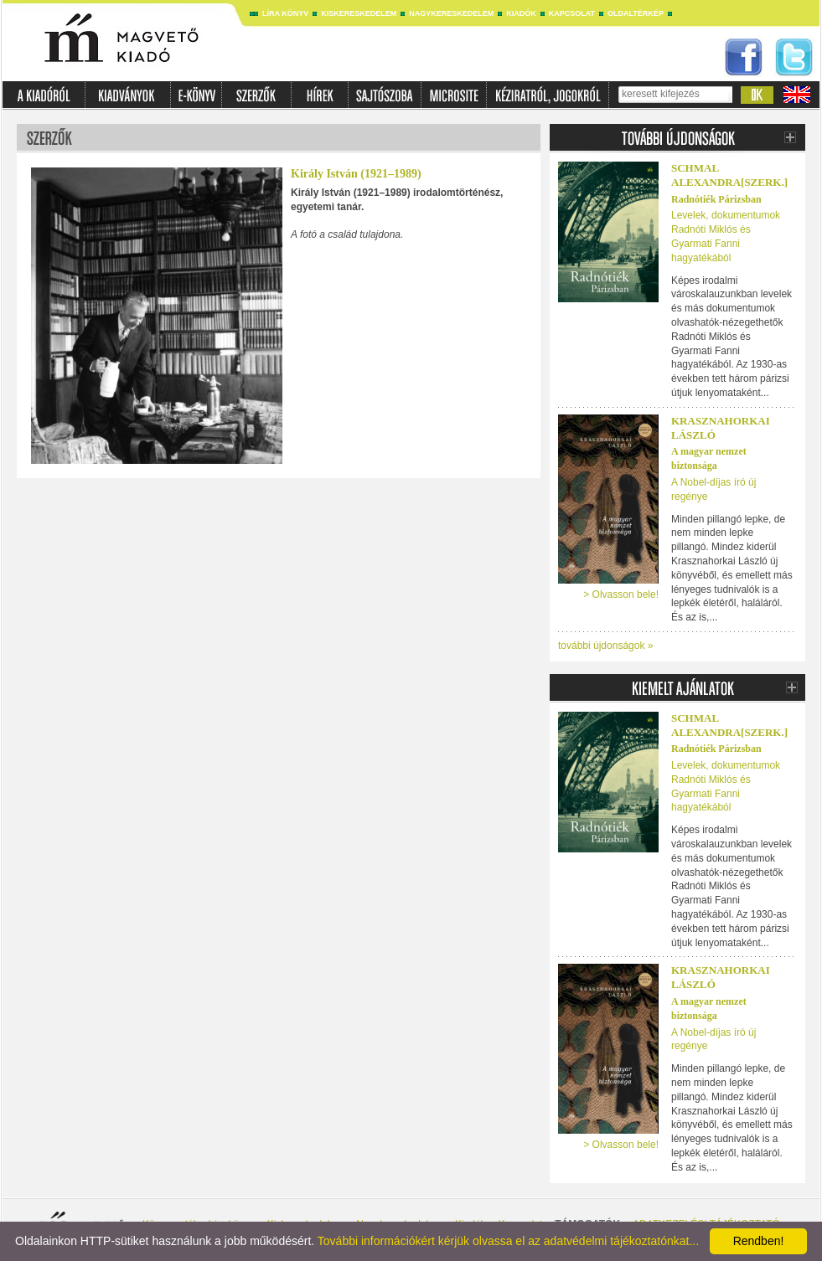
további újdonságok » (605, 645)
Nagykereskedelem (451, 13)
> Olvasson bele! (621, 594)
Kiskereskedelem (358, 13)
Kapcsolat (572, 13)
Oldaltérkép (635, 13)
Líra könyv (285, 13)
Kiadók (521, 13)
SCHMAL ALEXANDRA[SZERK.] (729, 175)
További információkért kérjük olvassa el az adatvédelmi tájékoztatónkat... (508, 1241)
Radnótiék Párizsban (716, 199)
